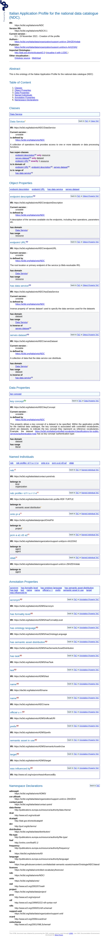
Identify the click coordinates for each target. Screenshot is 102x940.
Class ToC (95, 121)
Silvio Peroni (59, 935)
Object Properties (23, 90)
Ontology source (22, 58)
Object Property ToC (91, 196)
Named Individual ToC (90, 470)
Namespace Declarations (26, 100)
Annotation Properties (25, 97)
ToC (86, 121)
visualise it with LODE (57, 52)
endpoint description (24, 155)
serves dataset (22, 158)
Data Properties (22, 93)
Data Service (16, 114)
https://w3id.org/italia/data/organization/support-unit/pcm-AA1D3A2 (46, 47)
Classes (18, 88)
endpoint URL (21, 161)
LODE (71, 933)
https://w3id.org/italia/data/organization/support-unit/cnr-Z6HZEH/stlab (47, 42)
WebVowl (36, 58)
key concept (15, 394)
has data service (23, 173)
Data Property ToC (91, 401)
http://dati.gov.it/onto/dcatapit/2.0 (30, 52)
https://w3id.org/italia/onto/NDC (30, 140)
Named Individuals (23, 95)
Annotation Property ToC (89, 599)
